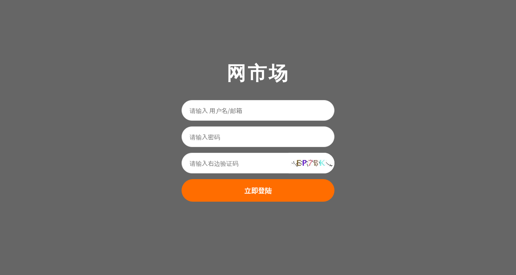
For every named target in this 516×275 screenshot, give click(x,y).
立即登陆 (258, 190)
